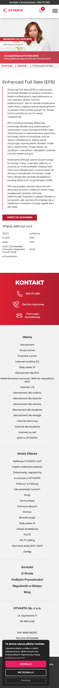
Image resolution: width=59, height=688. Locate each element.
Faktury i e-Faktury (27, 483)
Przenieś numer (27, 355)
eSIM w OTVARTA (27, 437)
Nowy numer (27, 350)
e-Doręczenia (9, 256)
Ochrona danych (27, 506)
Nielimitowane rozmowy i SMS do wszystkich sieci (27, 380)
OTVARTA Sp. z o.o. (27, 608)
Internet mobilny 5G (27, 361)
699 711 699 (43, 2)
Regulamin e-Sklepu (27, 586)
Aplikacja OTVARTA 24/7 (27, 461)
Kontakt (27, 567)
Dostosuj (26, 680)
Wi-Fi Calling (27, 540)
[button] (41, 10)
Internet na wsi (27, 432)
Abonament (27, 344)
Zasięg (27, 551)
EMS (32, 237)
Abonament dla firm (27, 372)
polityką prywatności (15, 658)
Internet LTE (27, 387)
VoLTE (27, 534)
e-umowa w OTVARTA (27, 478)
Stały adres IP (27, 367)
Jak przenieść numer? (27, 489)
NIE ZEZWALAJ (26, 672)
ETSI (32, 242)
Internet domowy (27, 420)
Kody (27, 495)
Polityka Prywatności (27, 579)
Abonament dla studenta (27, 409)
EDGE (5, 233)
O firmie (27, 573)
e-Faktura (35, 233)
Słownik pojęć (27, 517)
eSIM (5, 242)
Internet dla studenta (27, 426)
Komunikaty (27, 500)
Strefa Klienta (27, 453)
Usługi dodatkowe (27, 528)
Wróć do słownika (19, 217)
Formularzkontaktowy (32, 315)
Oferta (27, 337)
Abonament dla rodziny (27, 392)
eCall (32, 249)
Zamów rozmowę (33, 304)
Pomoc (27, 511)
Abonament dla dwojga (27, 415)
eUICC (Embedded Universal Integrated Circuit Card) (13, 249)
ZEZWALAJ (26, 664)
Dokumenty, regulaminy (27, 472)
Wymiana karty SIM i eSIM (27, 545)
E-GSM (6, 237)
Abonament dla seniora (27, 404)
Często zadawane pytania (27, 466)
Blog (27, 592)
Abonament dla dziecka (27, 398)
